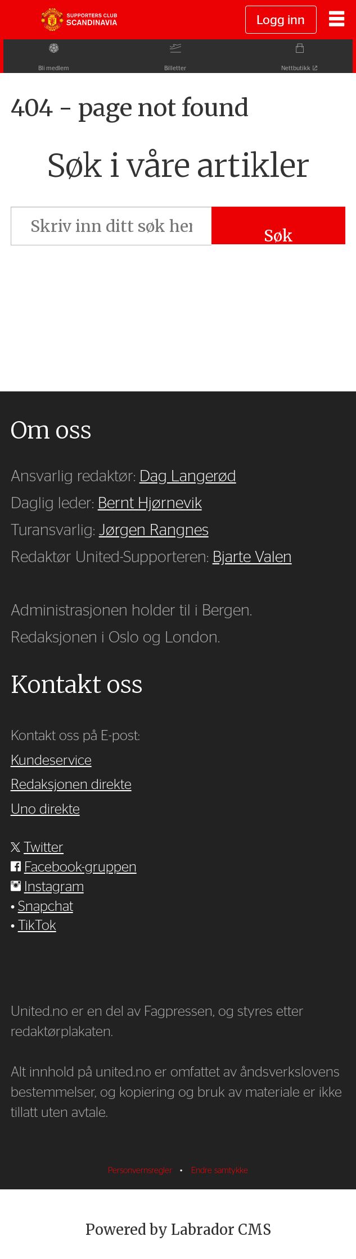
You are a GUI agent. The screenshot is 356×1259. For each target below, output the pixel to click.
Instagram (54, 887)
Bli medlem (50, 68)
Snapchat (45, 907)
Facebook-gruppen (80, 867)
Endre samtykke (219, 1170)
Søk (278, 235)
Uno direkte (45, 809)
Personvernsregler (141, 1170)
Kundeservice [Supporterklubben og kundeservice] (51, 761)
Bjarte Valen (252, 557)
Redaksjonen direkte (71, 785)
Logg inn (280, 20)
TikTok (37, 926)
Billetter (175, 68)
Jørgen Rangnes (154, 530)
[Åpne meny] (337, 19)
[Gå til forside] (78, 19)
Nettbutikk (299, 68)
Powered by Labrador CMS (178, 1230)
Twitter (44, 848)
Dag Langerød (187, 476)
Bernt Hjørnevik (150, 503)
